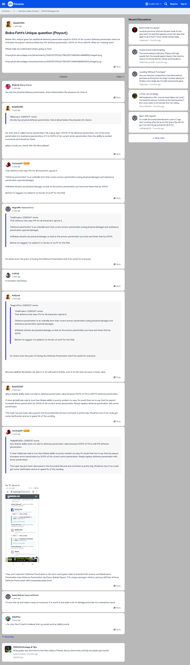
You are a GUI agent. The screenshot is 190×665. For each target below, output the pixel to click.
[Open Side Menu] (3, 4)
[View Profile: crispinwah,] (134, 30)
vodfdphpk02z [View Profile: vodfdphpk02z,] (145, 128)
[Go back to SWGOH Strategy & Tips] (61, 647)
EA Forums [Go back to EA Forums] (6, 11)
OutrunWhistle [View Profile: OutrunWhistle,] (145, 106)
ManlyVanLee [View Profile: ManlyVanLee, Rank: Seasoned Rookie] (18, 595)
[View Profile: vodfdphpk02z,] (134, 118)
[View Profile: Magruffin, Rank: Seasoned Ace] (8, 209)
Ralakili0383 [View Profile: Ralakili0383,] (18, 23)
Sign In (184, 4)
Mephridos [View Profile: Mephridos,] (143, 84)
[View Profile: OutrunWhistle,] (134, 96)
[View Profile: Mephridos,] (134, 74)
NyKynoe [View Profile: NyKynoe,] (16, 295)
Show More (8, 637)
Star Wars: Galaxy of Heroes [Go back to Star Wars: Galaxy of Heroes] (29, 11)
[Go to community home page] (16, 4)
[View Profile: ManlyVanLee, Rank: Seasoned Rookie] (8, 596)
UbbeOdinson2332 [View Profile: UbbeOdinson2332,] (147, 62)
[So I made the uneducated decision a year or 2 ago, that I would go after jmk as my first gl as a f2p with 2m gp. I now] (162, 122)
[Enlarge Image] (63, 526)
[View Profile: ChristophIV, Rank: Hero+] (8, 165)
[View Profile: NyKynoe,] (8, 297)
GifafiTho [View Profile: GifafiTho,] (16, 617)
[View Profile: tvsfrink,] (8, 275)
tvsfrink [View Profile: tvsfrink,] (15, 273)
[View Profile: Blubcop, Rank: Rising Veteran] (8, 86)
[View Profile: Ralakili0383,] (8, 24)
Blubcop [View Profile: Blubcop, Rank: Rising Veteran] (15, 85)
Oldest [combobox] (121, 77)
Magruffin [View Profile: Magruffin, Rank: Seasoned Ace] (16, 207)
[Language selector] (153, 4)
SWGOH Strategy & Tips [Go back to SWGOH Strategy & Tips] (50, 11)
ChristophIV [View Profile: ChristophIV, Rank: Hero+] (17, 163)
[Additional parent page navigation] (14, 11)
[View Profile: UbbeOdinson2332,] (134, 52)
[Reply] (117, 67)
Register (174, 4)
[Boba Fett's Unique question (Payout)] (22, 88)
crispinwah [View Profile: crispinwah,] (143, 40)
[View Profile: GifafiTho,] (8, 618)
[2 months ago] (155, 40)
